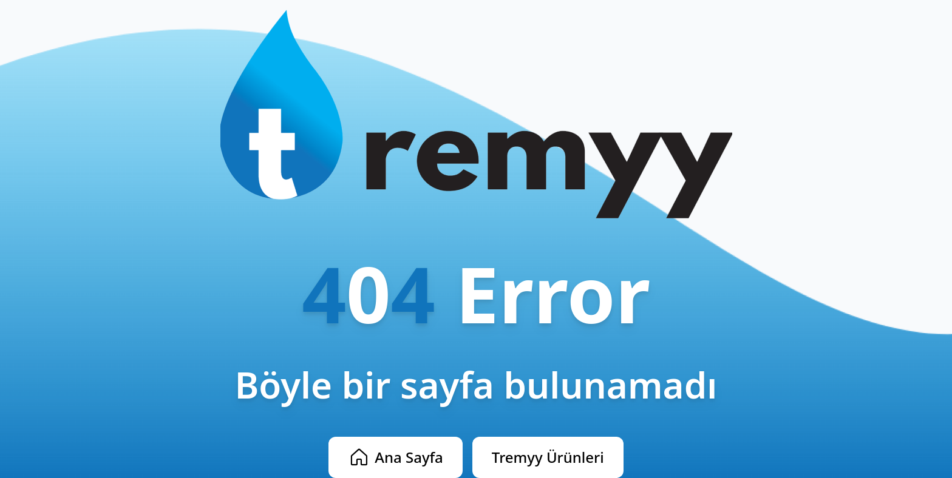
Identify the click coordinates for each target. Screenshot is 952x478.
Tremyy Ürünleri (548, 457)
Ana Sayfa (395, 457)
